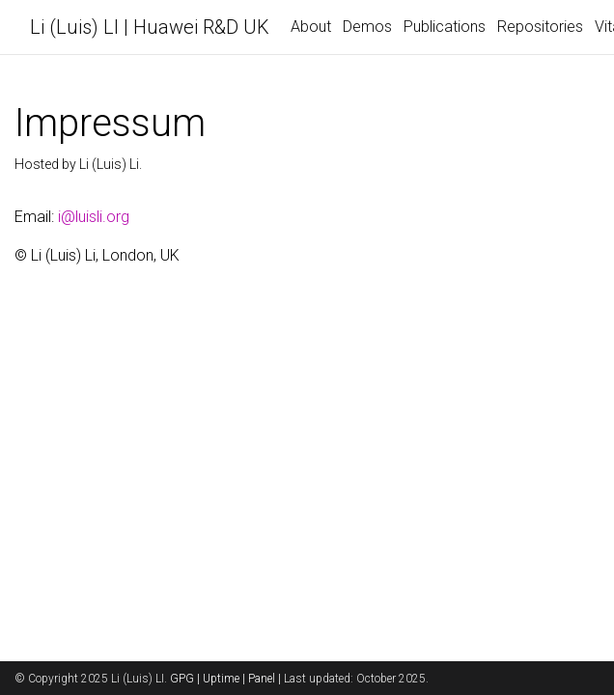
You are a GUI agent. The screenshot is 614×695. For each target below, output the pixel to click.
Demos (367, 26)
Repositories (540, 26)
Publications (445, 26)
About (311, 26)
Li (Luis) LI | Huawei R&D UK (149, 27)
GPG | (186, 678)
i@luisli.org (93, 217)
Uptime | (225, 678)
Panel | (266, 678)
